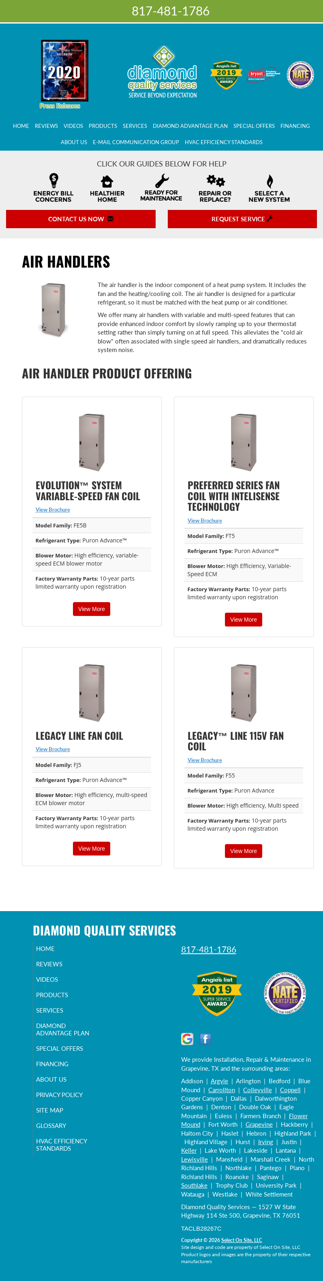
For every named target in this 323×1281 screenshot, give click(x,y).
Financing (295, 126)
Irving (265, 1141)
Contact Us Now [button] (80, 219)
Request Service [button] (242, 219)
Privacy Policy (68, 1102)
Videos (73, 126)
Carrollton (221, 1089)
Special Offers (254, 126)
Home (21, 126)
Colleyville (257, 1089)
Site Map (59, 1117)
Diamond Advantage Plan (190, 126)
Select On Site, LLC (241, 1240)
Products (103, 126)
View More (91, 609)
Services (135, 126)
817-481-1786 (208, 949)
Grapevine (259, 1124)
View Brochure (53, 509)
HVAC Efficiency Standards (224, 142)
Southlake (194, 1185)
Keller (189, 1150)
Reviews (46, 126)
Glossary (60, 1132)
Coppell (290, 1089)
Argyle (219, 1080)
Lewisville (194, 1159)
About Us (74, 142)
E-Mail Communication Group (136, 142)
